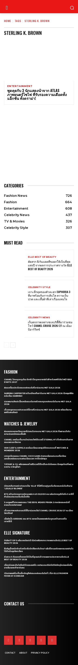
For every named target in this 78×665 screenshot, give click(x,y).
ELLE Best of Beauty (42, 257)
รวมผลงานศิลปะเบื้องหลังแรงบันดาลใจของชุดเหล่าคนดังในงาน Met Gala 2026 (37, 403)
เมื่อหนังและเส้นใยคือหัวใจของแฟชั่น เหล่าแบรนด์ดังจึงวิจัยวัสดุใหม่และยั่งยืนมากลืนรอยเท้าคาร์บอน (38, 566)
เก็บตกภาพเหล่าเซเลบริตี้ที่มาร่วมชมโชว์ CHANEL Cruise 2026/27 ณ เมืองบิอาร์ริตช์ (50, 325)
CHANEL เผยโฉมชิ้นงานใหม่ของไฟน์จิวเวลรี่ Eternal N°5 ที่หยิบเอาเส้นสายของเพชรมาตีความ (38, 441)
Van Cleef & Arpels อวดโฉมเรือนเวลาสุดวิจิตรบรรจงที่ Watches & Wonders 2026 (36, 449)
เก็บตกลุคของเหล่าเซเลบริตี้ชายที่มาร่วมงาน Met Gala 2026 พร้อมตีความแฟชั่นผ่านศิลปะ (38, 411)
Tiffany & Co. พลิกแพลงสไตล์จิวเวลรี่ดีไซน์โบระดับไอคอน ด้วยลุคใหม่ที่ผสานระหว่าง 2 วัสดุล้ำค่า (39, 465)
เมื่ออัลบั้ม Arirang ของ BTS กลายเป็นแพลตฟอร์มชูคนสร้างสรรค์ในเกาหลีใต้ (35, 520)
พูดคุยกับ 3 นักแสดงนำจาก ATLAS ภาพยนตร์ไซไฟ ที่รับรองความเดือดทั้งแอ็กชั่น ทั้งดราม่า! (37, 94)
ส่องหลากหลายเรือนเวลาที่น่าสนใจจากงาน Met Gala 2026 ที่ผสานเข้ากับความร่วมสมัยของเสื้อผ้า (37, 433)
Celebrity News (39, 317)
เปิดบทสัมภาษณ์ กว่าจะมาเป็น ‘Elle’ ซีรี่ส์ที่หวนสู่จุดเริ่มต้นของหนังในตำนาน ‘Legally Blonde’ (38, 487)
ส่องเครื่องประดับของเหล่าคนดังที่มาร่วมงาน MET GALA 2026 (32, 387)
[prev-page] (6, 345)
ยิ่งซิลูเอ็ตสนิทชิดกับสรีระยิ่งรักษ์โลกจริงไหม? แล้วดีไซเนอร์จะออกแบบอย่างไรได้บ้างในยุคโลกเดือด (38, 550)
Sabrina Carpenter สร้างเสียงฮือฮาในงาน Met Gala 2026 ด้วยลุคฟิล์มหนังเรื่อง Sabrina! (39, 394)
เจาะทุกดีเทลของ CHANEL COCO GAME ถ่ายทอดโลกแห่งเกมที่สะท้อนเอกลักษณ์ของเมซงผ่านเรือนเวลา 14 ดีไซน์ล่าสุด (35, 457)
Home (7, 21)
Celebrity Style (39, 287)
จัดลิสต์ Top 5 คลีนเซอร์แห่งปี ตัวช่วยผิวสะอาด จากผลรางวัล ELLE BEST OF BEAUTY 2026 (38, 542)
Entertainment (19, 86)
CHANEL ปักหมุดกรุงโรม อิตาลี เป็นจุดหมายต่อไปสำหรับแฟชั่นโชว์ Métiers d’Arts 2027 (38, 381)
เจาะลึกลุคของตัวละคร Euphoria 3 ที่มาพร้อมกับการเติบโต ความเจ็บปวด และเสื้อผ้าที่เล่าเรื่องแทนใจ (49, 295)
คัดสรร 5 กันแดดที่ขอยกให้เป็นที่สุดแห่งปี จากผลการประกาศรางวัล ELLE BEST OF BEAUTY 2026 (50, 265)
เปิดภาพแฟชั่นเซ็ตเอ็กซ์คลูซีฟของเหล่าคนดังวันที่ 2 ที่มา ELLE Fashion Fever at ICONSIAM (36, 574)
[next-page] (12, 345)
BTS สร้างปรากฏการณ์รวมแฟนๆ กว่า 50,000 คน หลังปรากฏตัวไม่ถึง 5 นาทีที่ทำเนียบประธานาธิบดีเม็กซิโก (39, 495)
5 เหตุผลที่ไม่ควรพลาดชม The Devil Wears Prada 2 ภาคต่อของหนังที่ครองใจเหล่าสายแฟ (37, 503)
